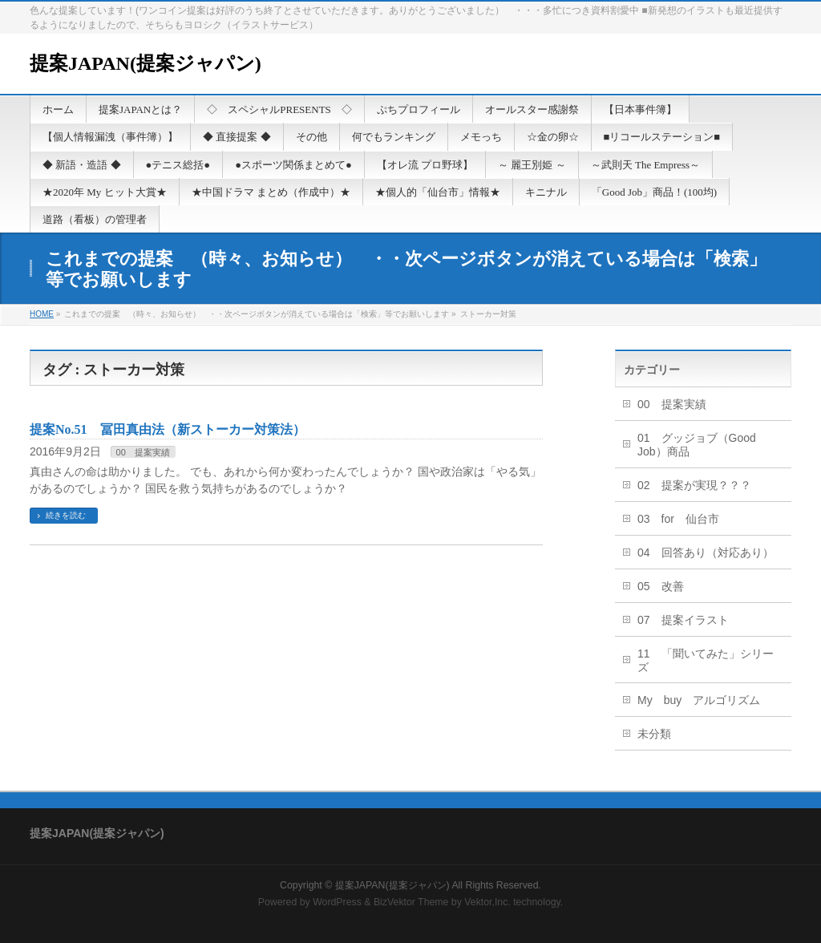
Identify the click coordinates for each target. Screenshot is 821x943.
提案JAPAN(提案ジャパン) (145, 63)
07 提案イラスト (683, 619)
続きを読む (66, 515)
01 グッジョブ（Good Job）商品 (696, 444)
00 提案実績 (143, 452)
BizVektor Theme (411, 902)
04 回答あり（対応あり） (705, 552)
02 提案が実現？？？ (694, 485)
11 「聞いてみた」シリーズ (705, 660)
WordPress (337, 902)
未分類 (654, 733)
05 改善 (660, 586)
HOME (42, 314)
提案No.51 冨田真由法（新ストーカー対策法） (167, 429)
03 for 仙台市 (678, 518)
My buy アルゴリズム (698, 700)
